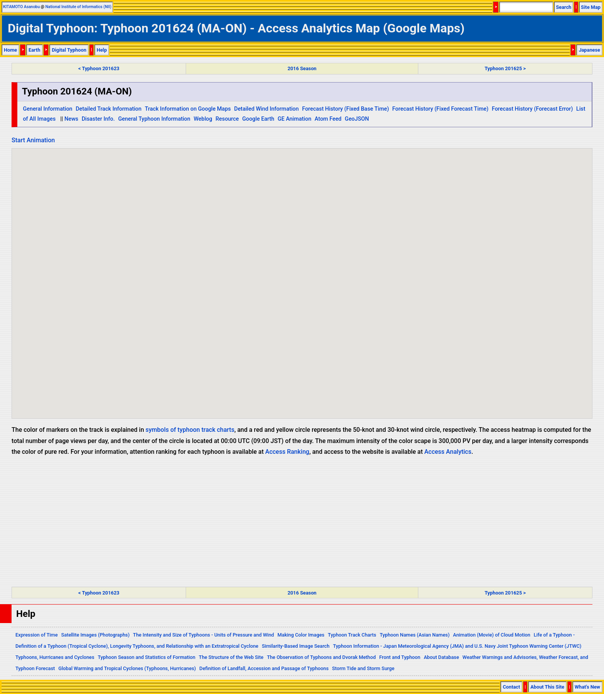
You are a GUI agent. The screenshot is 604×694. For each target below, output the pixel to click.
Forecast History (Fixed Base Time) (345, 109)
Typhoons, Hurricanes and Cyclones (54, 657)
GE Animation (295, 119)
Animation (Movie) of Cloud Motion (491, 635)
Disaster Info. (98, 119)
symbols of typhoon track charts (190, 429)
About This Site (547, 687)
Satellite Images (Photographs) (95, 635)
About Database (441, 657)
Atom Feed (328, 119)
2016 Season (301, 68)
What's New (587, 687)
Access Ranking (287, 451)
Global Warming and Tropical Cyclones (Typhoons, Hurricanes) (127, 668)
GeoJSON (357, 119)
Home (10, 50)
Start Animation (33, 140)
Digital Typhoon (69, 50)
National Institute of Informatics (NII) (78, 6)
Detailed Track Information (108, 109)
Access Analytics (447, 451)
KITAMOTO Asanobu (21, 6)
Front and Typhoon (399, 657)
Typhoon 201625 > (505, 68)
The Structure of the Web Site (231, 657)
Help (102, 50)
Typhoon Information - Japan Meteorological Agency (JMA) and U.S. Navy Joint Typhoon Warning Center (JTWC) (457, 646)
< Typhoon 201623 (98, 68)
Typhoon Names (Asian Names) (415, 635)
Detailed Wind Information (266, 109)
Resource (227, 119)
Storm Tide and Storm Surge (363, 668)
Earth (34, 50)
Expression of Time (36, 635)
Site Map (591, 7)
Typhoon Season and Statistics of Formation (146, 657)
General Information (47, 109)
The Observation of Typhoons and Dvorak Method (321, 657)
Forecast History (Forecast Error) (532, 109)
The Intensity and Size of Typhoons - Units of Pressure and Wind (203, 635)
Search (563, 7)
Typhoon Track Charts (352, 635)
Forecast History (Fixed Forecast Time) (440, 109)
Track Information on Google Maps (188, 109)
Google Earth (258, 119)
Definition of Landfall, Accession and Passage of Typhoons (264, 668)
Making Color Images (300, 635)
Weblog (203, 119)
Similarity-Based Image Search (296, 646)
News (71, 119)
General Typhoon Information (154, 119)
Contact (511, 687)
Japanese (589, 50)
